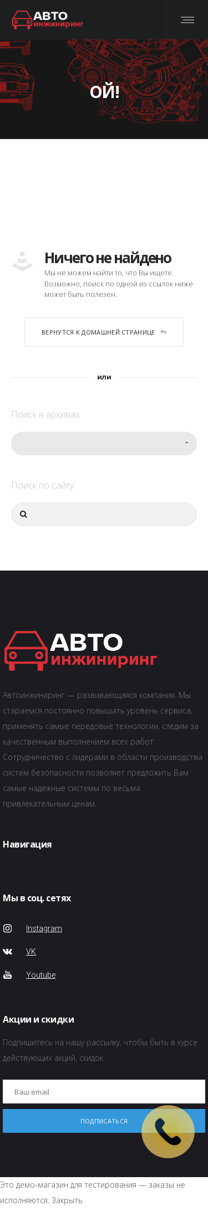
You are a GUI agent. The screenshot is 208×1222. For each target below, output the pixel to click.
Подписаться (104, 1121)
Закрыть (67, 1200)
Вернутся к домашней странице (104, 332)
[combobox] (104, 443)
